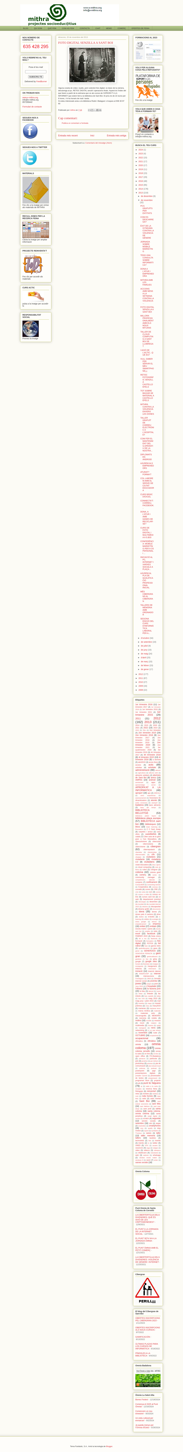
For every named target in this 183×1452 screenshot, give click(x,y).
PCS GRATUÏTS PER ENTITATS (146, 209)
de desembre (147, 196)
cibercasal (156, 841)
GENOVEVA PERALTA (143, 953)
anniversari (139, 782)
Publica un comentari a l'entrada (75, 123)
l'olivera (138, 988)
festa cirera (156, 936)
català (137, 837)
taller (158, 1133)
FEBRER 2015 (141, 936)
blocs (137, 827)
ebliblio (146, 919)
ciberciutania (148, 844)
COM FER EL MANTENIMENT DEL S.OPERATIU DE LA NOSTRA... (146, 444)
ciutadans (149, 861)
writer (156, 1160)
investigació (139, 978)
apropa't (139, 793)
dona (141, 911)
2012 (141, 674)
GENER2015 (150, 951)
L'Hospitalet (151, 986)
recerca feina (151, 1089)
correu (147, 889)
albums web (153, 773)
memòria (142, 1018)
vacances (139, 1148)
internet (157, 973)
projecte (157, 1081)
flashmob (154, 938)
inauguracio (152, 966)
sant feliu (156, 1104)
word (148, 1160)
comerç (143, 875)
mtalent (153, 1023)
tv (148, 1143)
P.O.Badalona (155, 1056)
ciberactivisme (141, 841)
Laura (158, 991)
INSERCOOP (144, 974)
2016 (141, 181)
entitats (153, 926)
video (137, 1150)
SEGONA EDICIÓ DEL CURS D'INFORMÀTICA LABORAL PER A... (147, 626)
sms (141, 1128)
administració (142, 770)
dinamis (145, 906)
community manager (145, 877)
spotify (150, 1128)
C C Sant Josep (154, 829)
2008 (141, 690)
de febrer (145, 665)
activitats (152, 767)
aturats (154, 800)
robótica (155, 1094)
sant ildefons (145, 1106)
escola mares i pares (143, 929)
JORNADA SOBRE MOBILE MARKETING (146, 246)
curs (150, 892)
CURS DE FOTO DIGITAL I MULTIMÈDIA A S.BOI (146, 533)
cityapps (138, 857)
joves (138, 983)
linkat (140, 993)
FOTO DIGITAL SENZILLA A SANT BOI (147, 309)
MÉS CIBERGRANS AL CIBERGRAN (146, 596)
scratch (146, 1118)
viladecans (142, 1153)
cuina (143, 892)
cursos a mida (143, 894)
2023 (141, 153)
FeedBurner (41, 81)
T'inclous (138, 1133)
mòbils (154, 1018)
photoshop (139, 1063)
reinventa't (151, 1091)
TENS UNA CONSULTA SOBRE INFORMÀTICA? (147, 260)
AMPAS (138, 780)
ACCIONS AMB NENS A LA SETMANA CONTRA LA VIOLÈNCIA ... (147, 296)
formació (138, 941)
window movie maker (148, 1158)
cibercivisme (140, 847)
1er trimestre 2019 (150, 709)
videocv (147, 1150)
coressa (155, 887)
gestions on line (141, 959)
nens (153, 1028)
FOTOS (150, 943)
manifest (141, 1003)
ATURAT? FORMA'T (145, 473)
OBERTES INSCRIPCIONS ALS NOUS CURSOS (147, 1328)
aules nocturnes (141, 803)
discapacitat (156, 907)
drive (159, 914)
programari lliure (142, 1081)
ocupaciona (154, 1035)
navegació (142, 1028)
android (152, 780)
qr (141, 1086)
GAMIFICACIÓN (142, 1337)
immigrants (139, 966)
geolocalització (152, 956)
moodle (148, 1020)
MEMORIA (156, 1016)
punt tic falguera (152, 1083)
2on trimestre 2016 (144, 735)
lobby (159, 996)
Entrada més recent (68, 135)
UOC (146, 1145)
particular (153, 1059)
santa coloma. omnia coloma (148, 1112)
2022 (141, 157)
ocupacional (141, 1038)
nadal (159, 1025)
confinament (151, 882)
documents (157, 909)
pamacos (142, 1058)
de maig (145, 654)
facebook (151, 933)
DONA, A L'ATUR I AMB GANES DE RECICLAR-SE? (146, 518)
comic (155, 875)
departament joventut (152, 899)
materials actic (148, 1013)
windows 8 (139, 1160)
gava (155, 948)
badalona (139, 805)
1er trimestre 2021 (143, 712)
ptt (139, 1083)
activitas (138, 768)
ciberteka (138, 852)
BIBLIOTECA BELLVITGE (142, 811)
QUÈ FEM (52, 28)
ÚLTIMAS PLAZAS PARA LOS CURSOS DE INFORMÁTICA (146, 1346)
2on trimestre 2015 (147, 733)
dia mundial (139, 904)
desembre (153, 902)
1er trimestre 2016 (143, 704)
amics (153, 777)
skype (158, 1123)
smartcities (142, 1126)
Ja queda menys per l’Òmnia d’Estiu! (144, 1426)
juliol (156, 984)
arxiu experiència (148, 795)
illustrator (146, 964)
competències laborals (145, 880)
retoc (137, 1094)
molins (138, 1020)
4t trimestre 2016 (148, 758)
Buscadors (139, 829)
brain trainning (151, 827)
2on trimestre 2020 (148, 743)
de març (145, 661)
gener (137, 951)
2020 (141, 165)
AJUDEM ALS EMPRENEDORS (147, 465)
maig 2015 (152, 998)
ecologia (155, 919)
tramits (158, 1141)
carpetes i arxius (146, 832)
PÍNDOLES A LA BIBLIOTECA (142, 1354)
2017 (141, 177)
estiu (156, 931)
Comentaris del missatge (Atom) (98, 143)
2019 (141, 169)
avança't (154, 803)
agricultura (142, 773)
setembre (139, 1123)
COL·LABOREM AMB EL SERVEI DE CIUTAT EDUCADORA (147, 484)
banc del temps (148, 807)
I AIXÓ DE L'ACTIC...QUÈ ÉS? (146, 352)
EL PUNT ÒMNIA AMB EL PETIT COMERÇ (146, 1249)
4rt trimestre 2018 (152, 755)
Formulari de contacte (32, 107)
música (150, 1025)
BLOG (25, 28)
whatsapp (157, 1155)
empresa (157, 924)
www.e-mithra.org (30, 97)
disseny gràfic (143, 909)
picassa (150, 1063)
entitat (142, 926)
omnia (138, 1044)
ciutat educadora (142, 865)
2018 (141, 173)
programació (152, 1078)
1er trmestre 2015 (148, 713)
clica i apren (156, 865)
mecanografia (140, 1016)
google (138, 961)
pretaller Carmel (141, 1075)
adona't (158, 770)
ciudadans (150, 857)
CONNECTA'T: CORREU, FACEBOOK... (147, 504)
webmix (146, 1155)
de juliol (144, 646)
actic (151, 764)
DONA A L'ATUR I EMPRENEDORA (147, 272)
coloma (139, 872)
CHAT (97, 28)
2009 (141, 686)
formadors (150, 941)
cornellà (138, 889)
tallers (138, 1138)
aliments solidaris (142, 775)
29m (144, 730)
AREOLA (157, 793)
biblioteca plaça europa (148, 818)
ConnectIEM (139, 885)
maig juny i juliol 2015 (144, 1001)
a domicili (157, 760)
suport (146, 1131)
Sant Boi (144, 1101)
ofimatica (139, 1041)
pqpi (154, 1071)
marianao (142, 1008)
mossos (157, 1021)
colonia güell (155, 872)
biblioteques (150, 824)
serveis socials (149, 1121)
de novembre (147, 200)
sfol (150, 1123)
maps (150, 1003)
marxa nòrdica (144, 1011)
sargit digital (152, 1116)
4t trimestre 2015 (146, 757)
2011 (141, 678)
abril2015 (142, 762)
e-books (151, 917)
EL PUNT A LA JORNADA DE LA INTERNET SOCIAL (146, 1231)
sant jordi (147, 1109)
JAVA (149, 978)
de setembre (147, 642)
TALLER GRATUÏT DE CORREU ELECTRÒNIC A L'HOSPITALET (147, 426)
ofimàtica (152, 1041)
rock (136, 1096)
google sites (151, 961)
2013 (141, 193)
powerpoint (139, 1071)
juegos (149, 984)
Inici (92, 135)
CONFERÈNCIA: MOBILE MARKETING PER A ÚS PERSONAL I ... (147, 547)
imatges (155, 964)
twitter (155, 1143)
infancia (138, 969)
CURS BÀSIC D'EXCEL (146, 495)
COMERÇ (122, 28)
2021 (141, 161)
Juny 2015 (139, 986)
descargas (142, 902)
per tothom (154, 1061)
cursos (158, 892)
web (137, 1155)
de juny (144, 650)
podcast (154, 1068)
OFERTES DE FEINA (140, 28)
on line (147, 1054)
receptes (138, 1089)
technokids (139, 1141)
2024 (141, 150)
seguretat (156, 1118)
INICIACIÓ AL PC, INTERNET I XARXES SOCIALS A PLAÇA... (147, 563)
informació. (152, 969)
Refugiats (139, 1091)
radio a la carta (152, 1086)
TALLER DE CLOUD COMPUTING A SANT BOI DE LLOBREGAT (146, 339)
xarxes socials (141, 1162)
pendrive (145, 1061)
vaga (148, 1148)
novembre (142, 1032)
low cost (141, 998)
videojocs (157, 1150)
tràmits (141, 1143)
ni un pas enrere (154, 1030)
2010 (141, 682)
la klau (142, 991)
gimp (155, 959)
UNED (138, 1145)
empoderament (140, 924)
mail (159, 1001)
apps (153, 782)
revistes (146, 1094)
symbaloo (154, 1131)
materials (157, 1011)
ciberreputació (149, 850)
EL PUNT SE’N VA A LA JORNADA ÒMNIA (145, 1239)
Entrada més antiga (116, 135)
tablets (148, 1133)
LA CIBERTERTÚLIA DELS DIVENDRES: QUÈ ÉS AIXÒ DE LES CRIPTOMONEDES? (147, 1218)
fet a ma (142, 938)
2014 (141, 189)
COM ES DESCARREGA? (147, 219)
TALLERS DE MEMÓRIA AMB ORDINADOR (146, 610)
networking (139, 1030)
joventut (153, 981)
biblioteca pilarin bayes (145, 816)
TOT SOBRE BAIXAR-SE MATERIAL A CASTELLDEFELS (147, 395)
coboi (144, 870)
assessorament (140, 798)
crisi (136, 892)
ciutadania (140, 859)
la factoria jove (154, 988)
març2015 (157, 1006)
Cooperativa (143, 887)
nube (155, 1033)
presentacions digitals (145, 1073)
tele (149, 1140)
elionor (154, 922)
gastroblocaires (144, 948)
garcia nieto (156, 946)
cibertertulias (152, 852)
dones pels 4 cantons (144, 914)
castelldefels (150, 834)
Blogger (109, 1446)
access (138, 765)
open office (140, 1056)
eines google (140, 922)
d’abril (144, 657)
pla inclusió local (155, 1066)
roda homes (147, 1096)
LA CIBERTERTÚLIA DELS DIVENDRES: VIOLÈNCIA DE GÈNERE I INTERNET (147, 1259)
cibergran (156, 846)
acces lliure (153, 762)
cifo (153, 854)
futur (146, 946)
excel (137, 933)
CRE (156, 889)
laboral (151, 991)
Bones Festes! (141, 1399)
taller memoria (148, 1135)
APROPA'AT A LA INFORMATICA (148, 789)
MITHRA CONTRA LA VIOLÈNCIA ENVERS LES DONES (147, 409)
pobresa (142, 1068)
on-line (155, 1054)
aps (149, 793)
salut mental (155, 1099)
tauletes (153, 1138)
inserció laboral (154, 971)
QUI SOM (38, 28)
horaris (137, 964)
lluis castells (149, 996)
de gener (145, 669)
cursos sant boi (148, 897)
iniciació (139, 971)
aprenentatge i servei (145, 785)
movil (142, 1023)
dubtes (141, 917)
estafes (147, 931)
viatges (155, 1148)
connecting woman (154, 885)
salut (144, 1099)
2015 (141, 185)
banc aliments (155, 805)
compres (138, 882)
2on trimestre (155, 730)
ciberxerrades (140, 854)
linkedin (150, 994)
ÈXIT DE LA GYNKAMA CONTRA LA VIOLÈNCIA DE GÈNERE (147, 232)
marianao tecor (155, 1008)
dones (154, 912)
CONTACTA (85, 28)
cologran (154, 870)
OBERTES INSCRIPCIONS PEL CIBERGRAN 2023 (147, 1319)
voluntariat (154, 1153)
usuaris (155, 1145)
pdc (136, 1061)
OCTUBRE (140, 1035)
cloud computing (145, 867)
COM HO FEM (68, 28)
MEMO (109, 28)
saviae (137, 1118)
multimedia (139, 1025)
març (147, 1006)
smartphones (155, 1126)
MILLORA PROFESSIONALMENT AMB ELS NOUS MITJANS (147, 322)
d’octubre (145, 638)
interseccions (148, 976)
